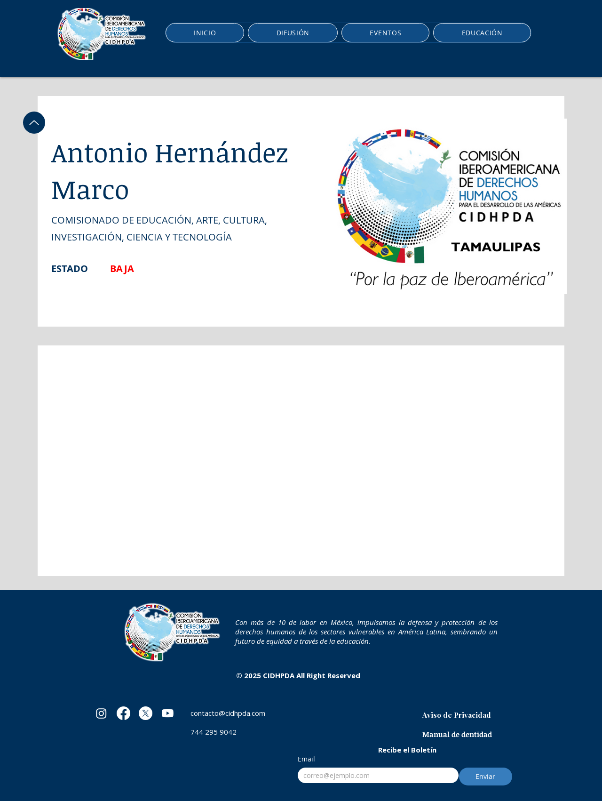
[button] (293, 32)
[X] (145, 713)
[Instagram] (101, 713)
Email (306, 758)
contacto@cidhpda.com (227, 713)
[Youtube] (167, 713)
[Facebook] (123, 713)
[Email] (375, 775)
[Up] (34, 123)
